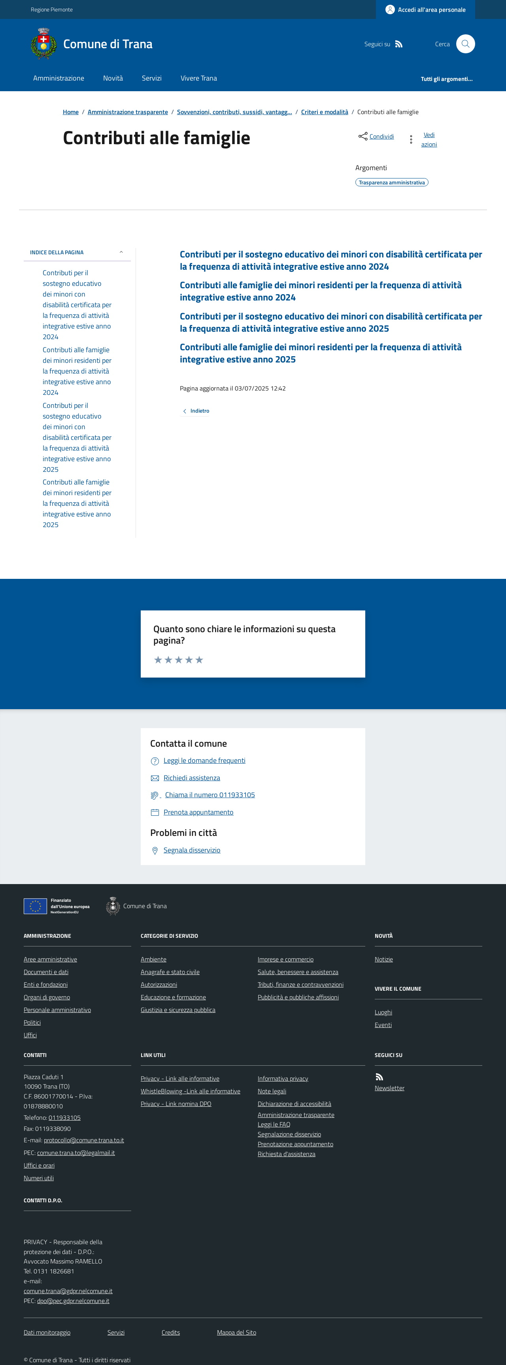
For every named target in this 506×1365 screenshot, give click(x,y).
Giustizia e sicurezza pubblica (178, 1009)
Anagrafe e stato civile (170, 971)
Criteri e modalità (324, 111)
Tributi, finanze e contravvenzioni (301, 984)
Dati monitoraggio (47, 1332)
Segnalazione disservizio (289, 1134)
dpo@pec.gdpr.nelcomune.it (73, 1300)
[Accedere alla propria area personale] (425, 9)
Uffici (30, 1035)
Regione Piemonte (52, 9)
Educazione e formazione (173, 997)
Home (71, 111)
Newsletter (389, 1088)
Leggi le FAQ (274, 1124)
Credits (171, 1332)
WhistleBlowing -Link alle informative (190, 1091)
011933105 (65, 1117)
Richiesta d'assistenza (286, 1153)
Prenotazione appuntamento (295, 1144)
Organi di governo (47, 997)
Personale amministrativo (57, 1009)
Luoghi (383, 1012)
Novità (113, 78)
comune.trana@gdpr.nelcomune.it (68, 1291)
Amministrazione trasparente (128, 111)
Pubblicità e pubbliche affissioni (298, 997)
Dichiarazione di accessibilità (294, 1103)
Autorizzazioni (159, 984)
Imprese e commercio (285, 959)
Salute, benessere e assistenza (298, 971)
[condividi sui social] (375, 136)
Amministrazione (58, 78)
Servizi (152, 78)
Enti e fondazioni (46, 984)
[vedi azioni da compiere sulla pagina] (423, 139)
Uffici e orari (39, 1165)
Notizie (384, 959)
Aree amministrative (50, 959)
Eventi (383, 1024)
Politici (32, 1022)
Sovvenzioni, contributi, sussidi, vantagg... (234, 111)
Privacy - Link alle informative (180, 1078)
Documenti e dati (46, 971)
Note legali (272, 1091)
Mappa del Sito (236, 1332)
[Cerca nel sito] (462, 43)
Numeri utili (39, 1178)
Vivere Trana (199, 78)
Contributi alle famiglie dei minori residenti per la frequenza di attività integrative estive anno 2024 (321, 291)
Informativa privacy (283, 1078)
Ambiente (153, 959)
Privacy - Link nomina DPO (176, 1103)
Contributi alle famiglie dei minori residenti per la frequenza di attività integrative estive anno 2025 (321, 353)
